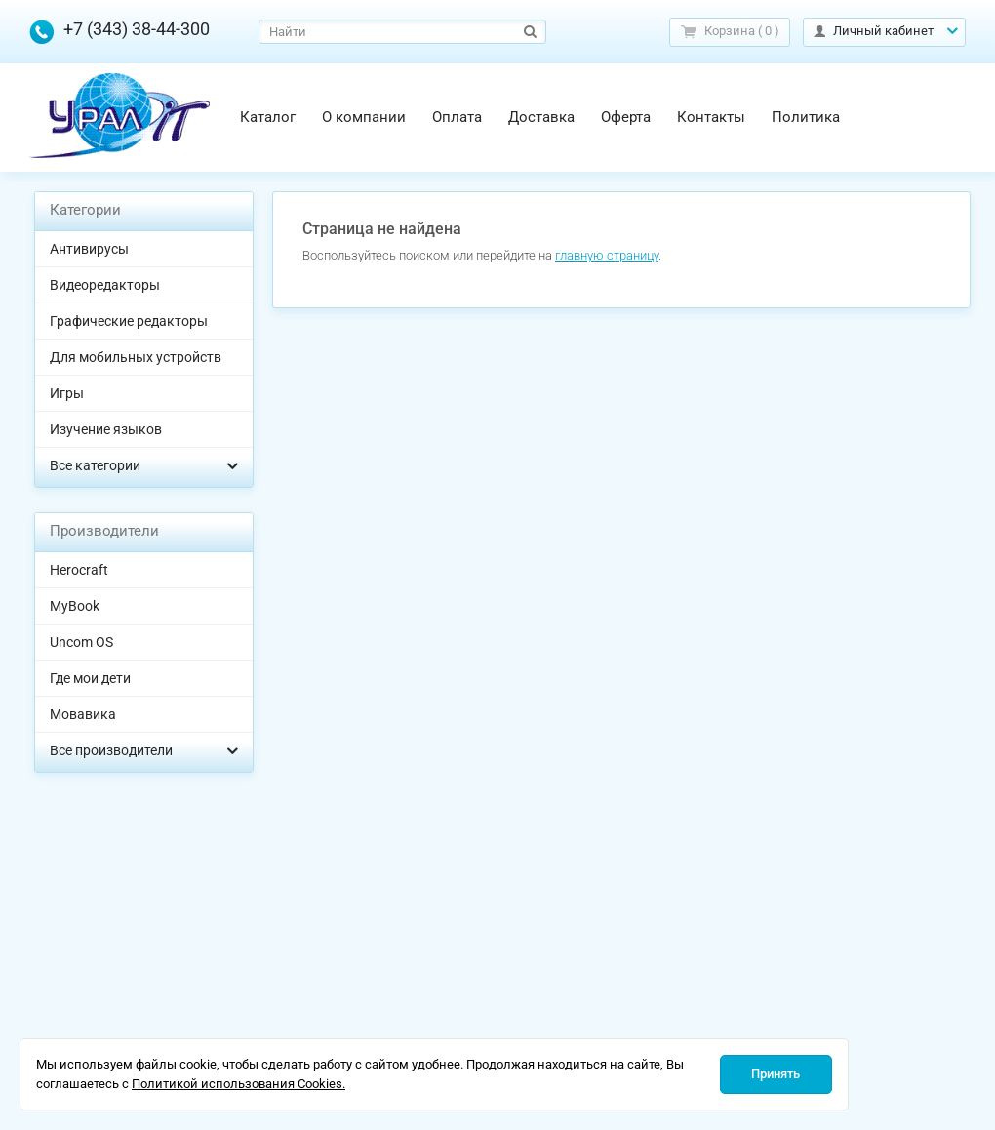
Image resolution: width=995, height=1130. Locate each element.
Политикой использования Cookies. (238, 1083)
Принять (775, 1074)
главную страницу (606, 255)
